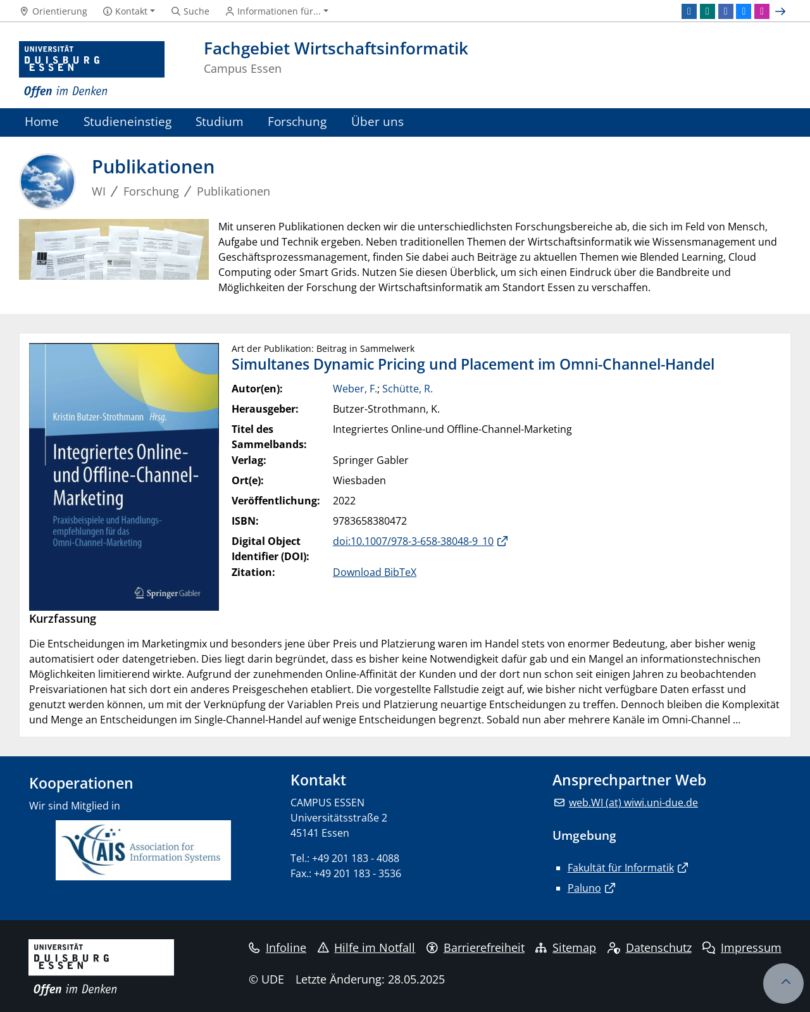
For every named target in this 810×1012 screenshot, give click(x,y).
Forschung (297, 121)
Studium (220, 121)
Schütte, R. (407, 389)
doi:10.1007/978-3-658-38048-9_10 (413, 541)
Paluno (584, 888)
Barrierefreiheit (476, 947)
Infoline (277, 947)
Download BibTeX (374, 572)
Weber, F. (355, 389)
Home (42, 121)
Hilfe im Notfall (367, 947)
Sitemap (565, 947)
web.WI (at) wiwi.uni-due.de (633, 802)
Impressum (742, 947)
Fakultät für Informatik (621, 868)
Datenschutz (650, 947)
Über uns (377, 121)
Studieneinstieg (127, 121)
